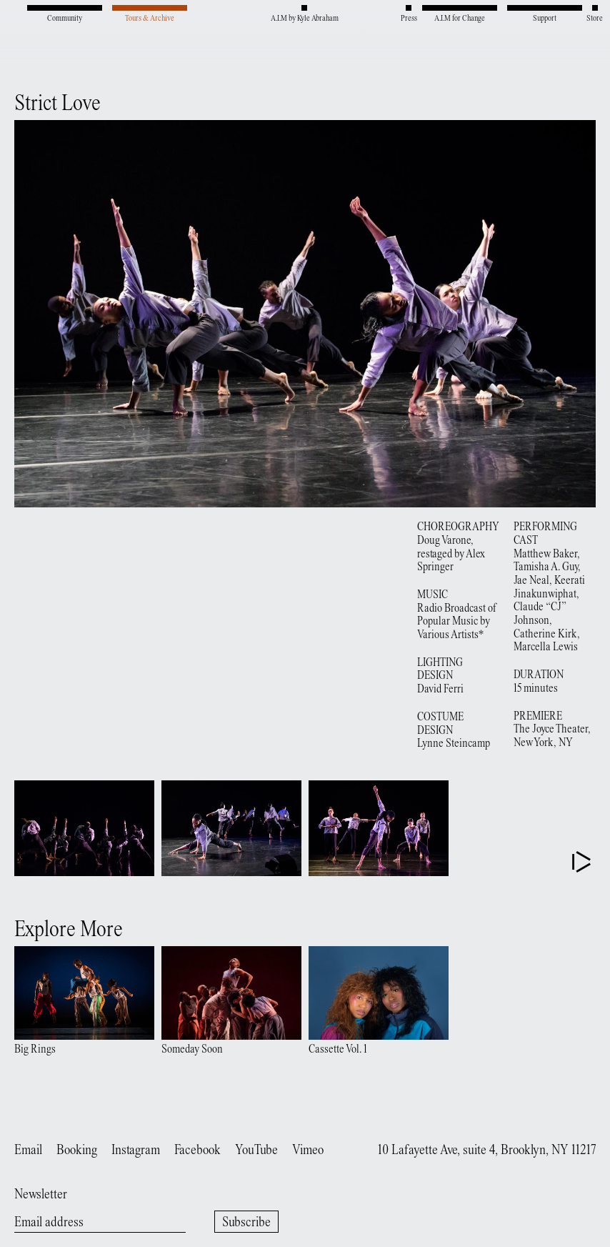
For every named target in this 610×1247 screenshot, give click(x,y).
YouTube (256, 1150)
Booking (76, 1150)
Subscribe (246, 1223)
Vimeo (308, 1150)
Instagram (135, 1150)
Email (28, 1150)
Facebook (197, 1150)
